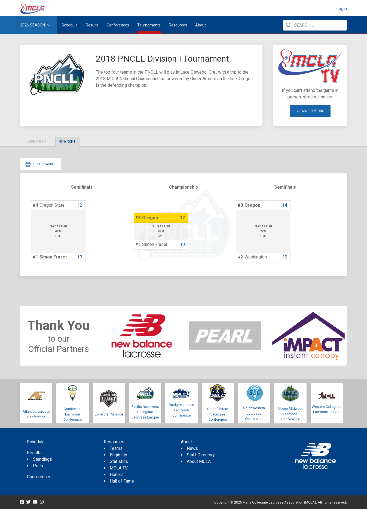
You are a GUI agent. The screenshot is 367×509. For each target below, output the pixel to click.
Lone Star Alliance (109, 414)
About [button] (200, 25)
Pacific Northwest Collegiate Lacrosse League (145, 412)
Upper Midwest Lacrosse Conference (290, 413)
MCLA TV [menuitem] (119, 468)
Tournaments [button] (149, 25)
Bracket (67, 142)
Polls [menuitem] (38, 465)
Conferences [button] (118, 25)
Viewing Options (310, 111)
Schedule (37, 142)
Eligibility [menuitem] (118, 454)
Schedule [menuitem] (70, 25)
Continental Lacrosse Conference (72, 414)
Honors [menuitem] (117, 474)
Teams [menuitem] (116, 448)
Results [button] (92, 25)
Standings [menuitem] (42, 459)
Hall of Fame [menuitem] (122, 481)
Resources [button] (178, 25)
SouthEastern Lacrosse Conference (217, 414)
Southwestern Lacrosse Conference (254, 413)
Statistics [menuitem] (119, 461)
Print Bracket (40, 164)
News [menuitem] (192, 448)
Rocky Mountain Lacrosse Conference (181, 410)
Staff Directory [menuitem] (201, 454)
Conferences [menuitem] (39, 476)
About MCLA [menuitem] (199, 461)
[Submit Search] (288, 25)
